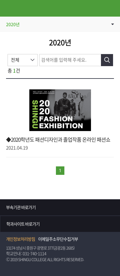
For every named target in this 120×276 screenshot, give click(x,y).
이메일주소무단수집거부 (58, 239)
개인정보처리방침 (20, 239)
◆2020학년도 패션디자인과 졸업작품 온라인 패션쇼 (58, 139)
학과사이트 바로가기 (23, 224)
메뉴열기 (8, 8)
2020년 (13, 24)
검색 (107, 60)
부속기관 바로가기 (21, 207)
